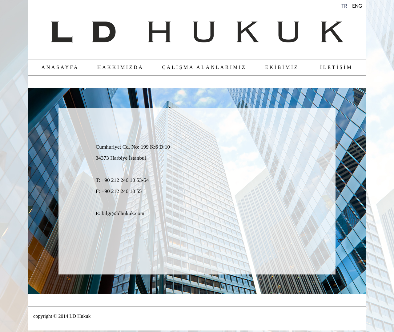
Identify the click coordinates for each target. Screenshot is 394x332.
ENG (357, 5)
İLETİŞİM (336, 67)
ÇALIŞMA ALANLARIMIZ (204, 67)
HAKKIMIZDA (120, 67)
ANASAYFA (59, 67)
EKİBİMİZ (282, 67)
